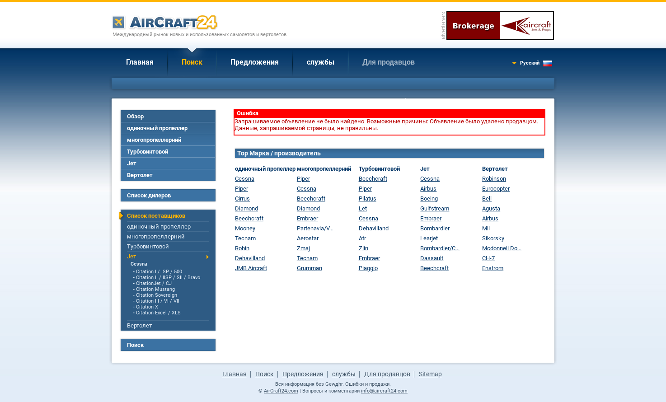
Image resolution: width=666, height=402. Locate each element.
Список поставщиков (156, 215)
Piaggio (368, 268)
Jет (131, 163)
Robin (242, 248)
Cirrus (242, 198)
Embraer (307, 218)
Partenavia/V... (315, 228)
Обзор (135, 116)
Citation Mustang (155, 289)
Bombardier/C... (440, 248)
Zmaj (303, 248)
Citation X (147, 307)
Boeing (429, 198)
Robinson (494, 178)
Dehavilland (250, 258)
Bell (487, 198)
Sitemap (430, 374)
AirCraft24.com (281, 391)
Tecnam (245, 238)
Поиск (192, 62)
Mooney (245, 228)
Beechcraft (249, 218)
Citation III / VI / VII (157, 301)
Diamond (246, 208)
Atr (362, 238)
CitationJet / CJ (154, 283)
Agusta (491, 208)
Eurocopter (496, 188)
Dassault (431, 258)
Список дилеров (149, 195)
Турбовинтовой (147, 151)
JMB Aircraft (251, 268)
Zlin (363, 248)
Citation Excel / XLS (158, 313)
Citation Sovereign (156, 295)
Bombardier (435, 228)
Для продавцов (388, 62)
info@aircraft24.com (384, 391)
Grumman (309, 268)
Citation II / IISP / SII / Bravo (168, 277)
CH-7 (488, 258)
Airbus (428, 188)
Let (363, 208)
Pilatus (367, 198)
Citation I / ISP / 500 (159, 272)
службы (320, 62)
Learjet (429, 238)
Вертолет (140, 175)
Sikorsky (493, 238)
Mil (486, 228)
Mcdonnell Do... (501, 248)
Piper (241, 188)
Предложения (254, 62)
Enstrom (492, 268)
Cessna (139, 264)
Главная (140, 62)
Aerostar (308, 238)
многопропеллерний (154, 139)
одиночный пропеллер (157, 128)
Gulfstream (434, 208)
